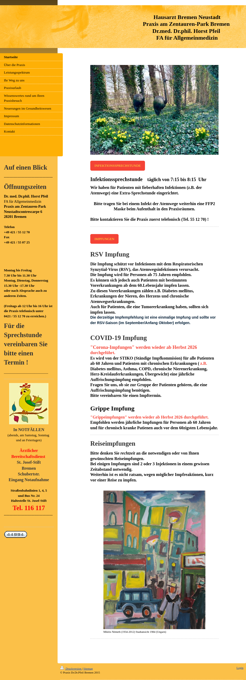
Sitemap (88, 668)
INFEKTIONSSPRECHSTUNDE (117, 166)
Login (240, 667)
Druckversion (71, 668)
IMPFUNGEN (104, 239)
